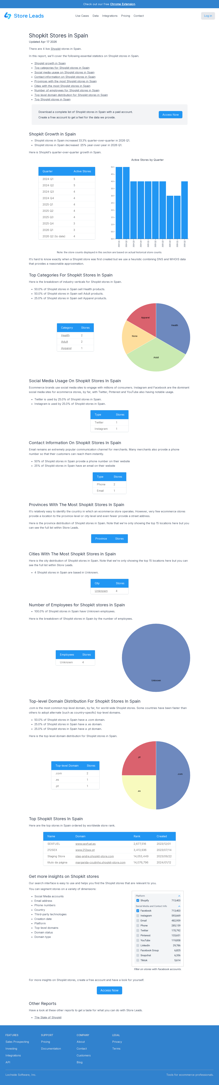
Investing (11, 1048)
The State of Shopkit (47, 1017)
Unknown (101, 591)
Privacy (117, 1041)
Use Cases (82, 15)
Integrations (110, 15)
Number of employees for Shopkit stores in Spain (66, 90)
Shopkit (56, 48)
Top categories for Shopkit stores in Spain (61, 67)
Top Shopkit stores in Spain (52, 99)
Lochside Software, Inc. (20, 1074)
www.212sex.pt (85, 850)
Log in (208, 15)
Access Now (170, 114)
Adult (64, 341)
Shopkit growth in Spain (50, 63)
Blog (79, 1062)
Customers (84, 1055)
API (7, 1062)
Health (65, 335)
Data (96, 15)
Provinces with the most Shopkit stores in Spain (65, 81)
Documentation (51, 1048)
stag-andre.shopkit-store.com (94, 856)
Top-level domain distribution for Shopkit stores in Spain (71, 95)
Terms (116, 1048)
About (81, 1041)
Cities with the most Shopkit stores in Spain (62, 86)
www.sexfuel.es (85, 843)
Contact (139, 15)
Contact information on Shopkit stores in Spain (64, 77)
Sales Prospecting (17, 1041)
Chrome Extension (122, 4)
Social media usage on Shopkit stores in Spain (64, 72)
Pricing (125, 15)
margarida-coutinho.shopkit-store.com (100, 862)
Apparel (66, 348)
